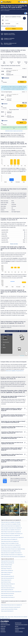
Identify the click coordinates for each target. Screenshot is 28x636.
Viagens (17, 629)
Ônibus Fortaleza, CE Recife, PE (6, 572)
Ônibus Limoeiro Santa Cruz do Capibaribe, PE (9, 539)
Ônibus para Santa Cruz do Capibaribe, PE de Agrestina (10, 522)
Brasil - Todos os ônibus (9, 616)
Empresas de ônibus (20, 628)
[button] (19, 349)
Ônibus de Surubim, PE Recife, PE (7, 595)
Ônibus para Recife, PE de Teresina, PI (7, 597)
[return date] (21, 23)
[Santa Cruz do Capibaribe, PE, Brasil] (15, 16)
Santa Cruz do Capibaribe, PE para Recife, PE (14, 370)
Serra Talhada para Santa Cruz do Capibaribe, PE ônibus (11, 550)
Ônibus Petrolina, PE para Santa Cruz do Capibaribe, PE (10, 545)
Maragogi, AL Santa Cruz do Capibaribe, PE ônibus (10, 543)
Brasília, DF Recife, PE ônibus (6, 566)
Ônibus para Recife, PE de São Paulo (7, 593)
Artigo (16, 626)
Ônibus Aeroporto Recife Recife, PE (7, 611)
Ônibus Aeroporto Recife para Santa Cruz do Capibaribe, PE (11, 604)
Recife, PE (23, 331)
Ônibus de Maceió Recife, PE (6, 580)
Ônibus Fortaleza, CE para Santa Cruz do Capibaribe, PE (11, 531)
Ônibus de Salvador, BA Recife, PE (7, 589)
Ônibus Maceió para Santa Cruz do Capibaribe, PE (9, 541)
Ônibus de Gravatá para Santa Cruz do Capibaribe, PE (10, 535)
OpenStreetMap (22, 355)
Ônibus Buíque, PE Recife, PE (6, 568)
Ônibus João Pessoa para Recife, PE (7, 578)
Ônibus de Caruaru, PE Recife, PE (7, 570)
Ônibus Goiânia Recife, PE (5, 574)
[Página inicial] (9, 2)
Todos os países (19, 631)
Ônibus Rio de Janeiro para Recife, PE (7, 587)
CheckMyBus (2, 616)
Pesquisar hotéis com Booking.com (9, 26)
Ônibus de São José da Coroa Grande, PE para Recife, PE (11, 591)
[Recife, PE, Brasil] (15, 20)
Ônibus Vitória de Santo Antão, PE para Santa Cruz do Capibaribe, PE (13, 556)
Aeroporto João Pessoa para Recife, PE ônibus (9, 609)
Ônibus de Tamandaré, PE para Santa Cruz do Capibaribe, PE (11, 554)
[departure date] (9, 23)
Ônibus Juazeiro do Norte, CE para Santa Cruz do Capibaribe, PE (12, 537)
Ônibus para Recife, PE (6, 618)
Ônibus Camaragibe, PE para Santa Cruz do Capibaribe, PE (11, 527)
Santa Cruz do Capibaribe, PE (12, 331)
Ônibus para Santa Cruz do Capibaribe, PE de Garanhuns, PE (11, 533)
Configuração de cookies (21, 624)
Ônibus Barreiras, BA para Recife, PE (7, 562)
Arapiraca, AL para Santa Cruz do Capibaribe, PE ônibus (10, 524)
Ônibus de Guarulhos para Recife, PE (7, 576)
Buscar (22, 81)
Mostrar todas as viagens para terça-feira (14, 130)
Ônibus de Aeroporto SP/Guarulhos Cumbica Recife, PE (10, 607)
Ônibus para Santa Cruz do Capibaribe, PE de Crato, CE (10, 529)
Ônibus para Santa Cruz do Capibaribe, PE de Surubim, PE (11, 552)
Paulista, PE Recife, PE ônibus (6, 585)
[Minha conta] (19, 2)
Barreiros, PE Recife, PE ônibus (6, 564)
